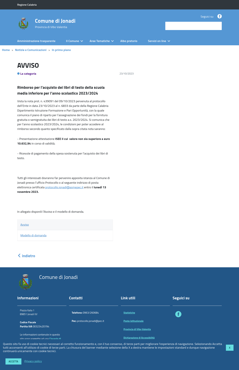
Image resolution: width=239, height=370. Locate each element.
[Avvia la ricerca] (217, 26)
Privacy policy (33, 361)
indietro (26, 256)
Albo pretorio (128, 41)
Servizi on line (157, 41)
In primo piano (61, 50)
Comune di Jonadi (55, 23)
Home (6, 50)
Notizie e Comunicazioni (30, 50)
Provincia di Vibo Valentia (137, 329)
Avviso (24, 224)
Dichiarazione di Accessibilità (139, 338)
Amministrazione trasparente (36, 41)
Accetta (13, 361)
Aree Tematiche (100, 41)
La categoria (28, 73)
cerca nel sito (174, 25)
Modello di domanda (33, 235)
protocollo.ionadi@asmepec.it (64, 187)
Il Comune (72, 41)
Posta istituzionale (133, 321)
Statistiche (129, 313)
